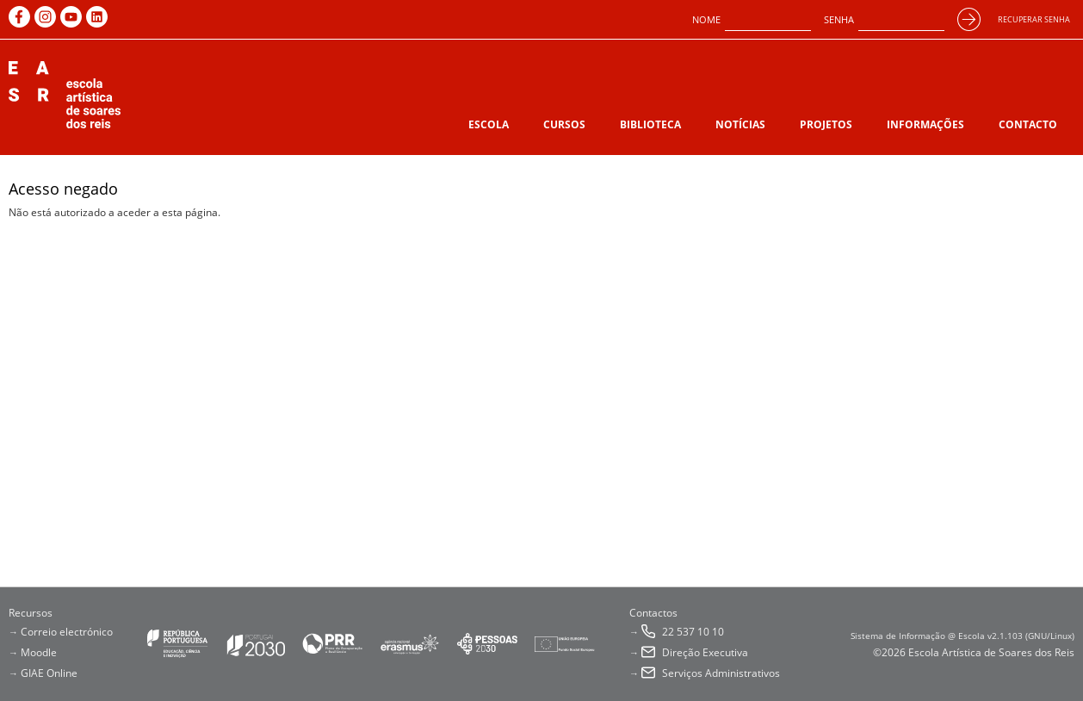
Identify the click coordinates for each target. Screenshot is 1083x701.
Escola (488, 124)
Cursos (564, 124)
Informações (925, 124)
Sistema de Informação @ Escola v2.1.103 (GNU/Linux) (962, 636)
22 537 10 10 (693, 631)
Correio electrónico (67, 631)
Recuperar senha (1034, 19)
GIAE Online (49, 673)
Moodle (39, 652)
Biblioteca (650, 124)
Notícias (740, 124)
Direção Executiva (705, 652)
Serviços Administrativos (721, 673)
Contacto (1028, 124)
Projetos (826, 124)
